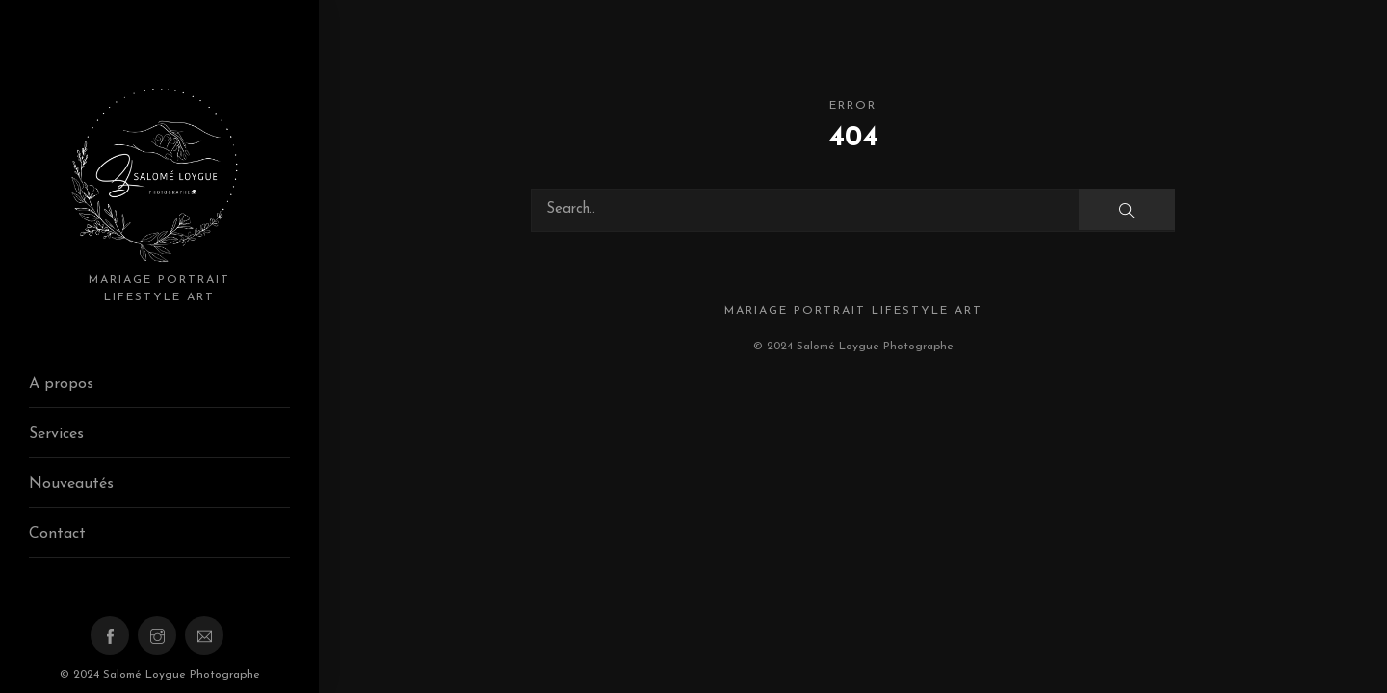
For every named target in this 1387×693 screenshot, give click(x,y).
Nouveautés (71, 484)
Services (56, 434)
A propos (61, 384)
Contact (57, 534)
